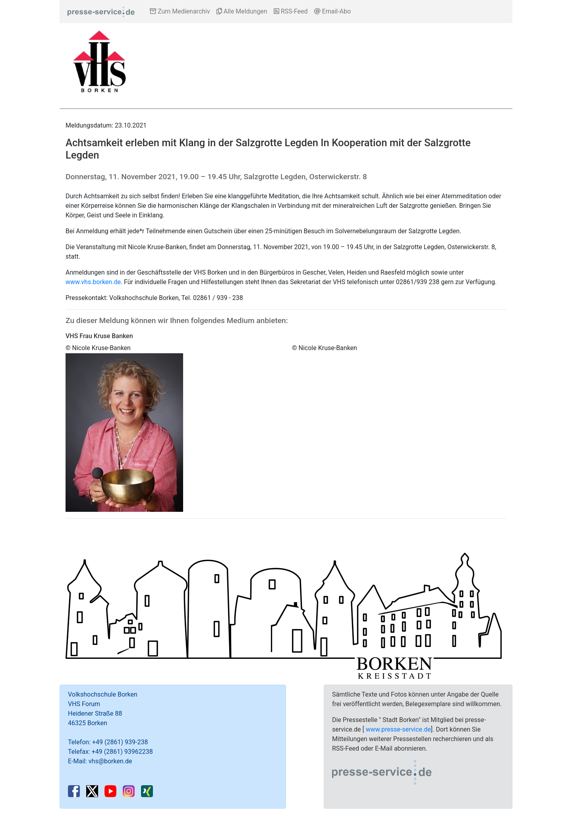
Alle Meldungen (241, 11)
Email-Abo (332, 11)
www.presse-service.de (398, 729)
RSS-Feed (291, 11)
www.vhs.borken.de (93, 282)
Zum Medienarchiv (180, 11)
